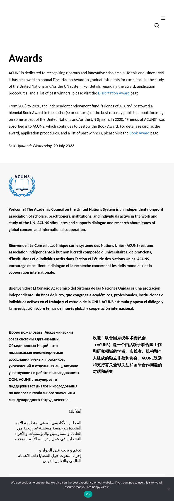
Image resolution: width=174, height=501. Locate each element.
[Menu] (163, 18)
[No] (168, 489)
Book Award (139, 133)
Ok (88, 494)
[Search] (157, 25)
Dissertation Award (114, 93)
